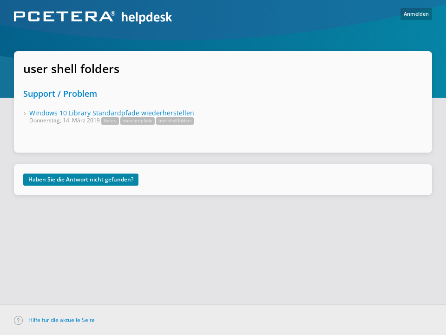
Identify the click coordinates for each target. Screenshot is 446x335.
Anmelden (416, 13)
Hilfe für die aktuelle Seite (54, 320)
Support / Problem (60, 93)
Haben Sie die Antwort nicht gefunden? (80, 179)
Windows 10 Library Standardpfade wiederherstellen (111, 112)
